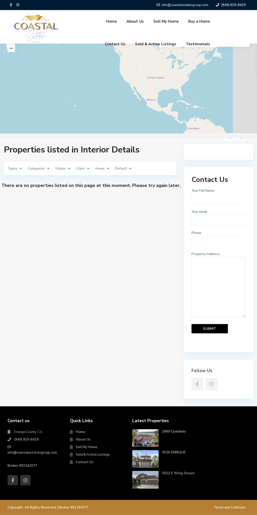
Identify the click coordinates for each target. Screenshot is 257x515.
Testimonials (198, 44)
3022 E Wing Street (178, 473)
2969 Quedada (174, 431)
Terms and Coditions (230, 507)
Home (111, 21)
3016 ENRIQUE (174, 452)
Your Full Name (218, 194)
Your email (218, 216)
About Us (135, 21)
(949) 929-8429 (26, 439)
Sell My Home (166, 21)
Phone (218, 237)
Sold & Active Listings (155, 44)
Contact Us (115, 44)
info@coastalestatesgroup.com (32, 452)
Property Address (218, 285)
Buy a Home (199, 21)
